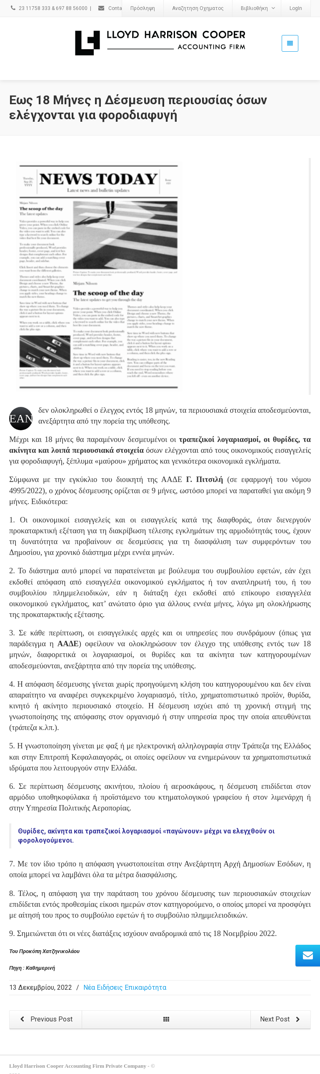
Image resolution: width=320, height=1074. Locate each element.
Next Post (281, 1019)
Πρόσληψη (142, 8)
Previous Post (45, 1019)
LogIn (296, 8)
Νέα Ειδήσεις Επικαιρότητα (124, 987)
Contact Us (116, 8)
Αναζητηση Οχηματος (198, 8)
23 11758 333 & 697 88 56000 (48, 8)
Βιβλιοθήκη (258, 8)
